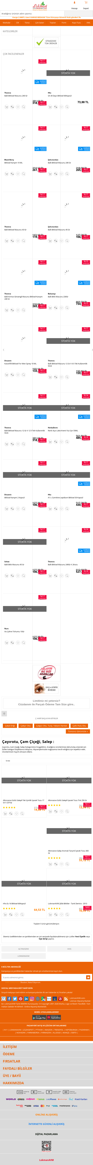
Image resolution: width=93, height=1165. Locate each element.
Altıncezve (23, 949)
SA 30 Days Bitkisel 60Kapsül (60, 96)
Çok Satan (39, 22)
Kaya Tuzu (76, 22)
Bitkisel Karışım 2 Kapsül (14, 497)
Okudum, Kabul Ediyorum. (21, 982)
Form (64, 22)
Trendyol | (59, 1029)
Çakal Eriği (10, 725)
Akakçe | (67, 1032)
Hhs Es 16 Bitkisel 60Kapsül (14, 903)
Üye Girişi (43, 938)
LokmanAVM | (16, 1029)
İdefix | (74, 1032)
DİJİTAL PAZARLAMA (46, 1134)
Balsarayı (52, 293)
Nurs (6, 628)
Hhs (49, 93)
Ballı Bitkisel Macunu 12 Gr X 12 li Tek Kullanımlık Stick (24, 431)
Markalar (6, 22)
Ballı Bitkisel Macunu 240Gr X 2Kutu (63, 564)
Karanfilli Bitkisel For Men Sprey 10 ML (20, 363)
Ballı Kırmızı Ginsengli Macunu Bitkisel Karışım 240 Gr (23, 297)
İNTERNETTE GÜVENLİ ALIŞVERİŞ (46, 1124)
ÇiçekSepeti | (29, 1029)
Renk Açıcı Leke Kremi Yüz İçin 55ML (63, 430)
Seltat (6, 561)
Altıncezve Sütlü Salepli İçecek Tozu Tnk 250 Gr (67, 800)
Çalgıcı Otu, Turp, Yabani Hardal (51, 725)
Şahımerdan (53, 160)
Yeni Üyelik (80, 936)
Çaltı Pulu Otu (79, 725)
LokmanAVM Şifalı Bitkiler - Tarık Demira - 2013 (67, 903)
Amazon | (49, 1029)
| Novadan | (21, 1032)
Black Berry (9, 160)
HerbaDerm (53, 427)
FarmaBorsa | (34, 1032)
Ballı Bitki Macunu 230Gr (58, 296)
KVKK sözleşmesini (12, 982)
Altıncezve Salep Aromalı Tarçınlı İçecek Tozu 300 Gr (68, 852)
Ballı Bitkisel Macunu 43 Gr (15, 230)
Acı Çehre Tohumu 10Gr (14, 631)
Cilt (17, 22)
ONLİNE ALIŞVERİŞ (46, 1114)
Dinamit (7, 360)
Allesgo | (58, 1032)
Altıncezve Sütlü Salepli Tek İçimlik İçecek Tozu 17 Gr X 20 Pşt (23, 801)
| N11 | (6, 1029)
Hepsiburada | (72, 1029)
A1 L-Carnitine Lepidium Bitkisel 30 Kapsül (65, 497)
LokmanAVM (23, 956)
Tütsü (27, 22)
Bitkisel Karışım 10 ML (13, 163)
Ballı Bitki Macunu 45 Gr (14, 564)
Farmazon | (47, 1032)
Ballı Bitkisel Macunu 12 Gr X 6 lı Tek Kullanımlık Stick (67, 364)
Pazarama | (84, 1029)
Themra (7, 93)
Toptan (53, 22)
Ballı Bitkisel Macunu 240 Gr (15, 96)
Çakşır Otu (26, 725)
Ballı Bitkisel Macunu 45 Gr (59, 230)
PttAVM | (40, 1029)
